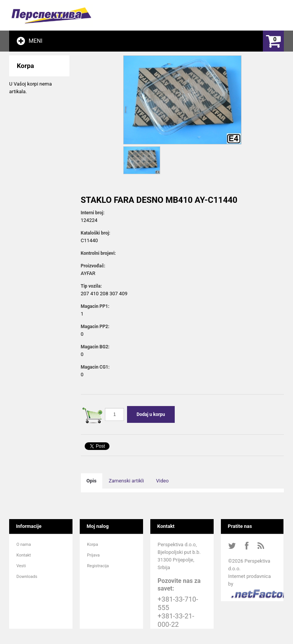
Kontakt (23, 555)
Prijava (93, 555)
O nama (23, 544)
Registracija (98, 565)
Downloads (26, 576)
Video (162, 481)
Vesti (21, 565)
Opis (92, 481)
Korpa (92, 544)
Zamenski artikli (126, 481)
